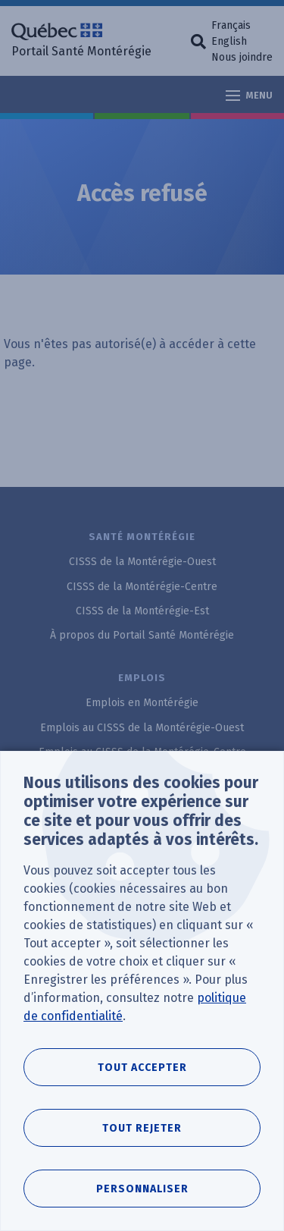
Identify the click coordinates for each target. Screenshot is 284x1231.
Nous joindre (242, 57)
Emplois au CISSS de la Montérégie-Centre (142, 752)
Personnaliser (142, 1188)
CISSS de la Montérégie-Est (142, 611)
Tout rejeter (142, 1128)
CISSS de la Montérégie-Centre (142, 586)
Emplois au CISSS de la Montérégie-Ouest (142, 727)
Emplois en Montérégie (142, 702)
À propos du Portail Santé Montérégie (142, 635)
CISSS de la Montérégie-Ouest (142, 561)
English (229, 41)
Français (231, 25)
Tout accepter (142, 1067)
